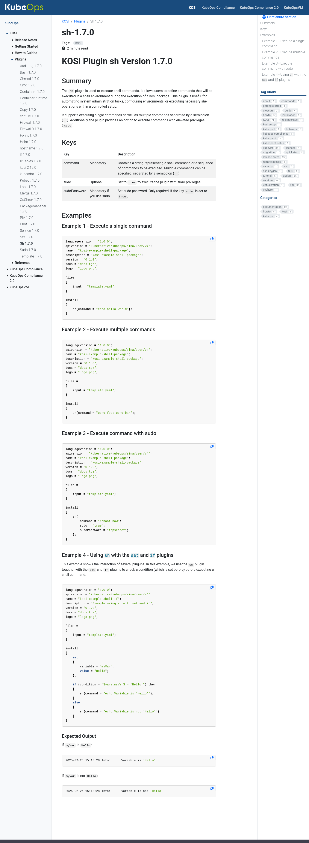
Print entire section (279, 17)
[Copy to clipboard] (212, 238)
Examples (267, 35)
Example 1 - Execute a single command (283, 43)
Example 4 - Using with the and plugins (284, 77)
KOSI (65, 21)
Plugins (79, 21)
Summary (267, 23)
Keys (264, 29)
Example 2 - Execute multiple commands (283, 54)
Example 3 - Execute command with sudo (277, 66)
